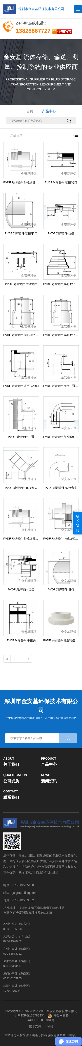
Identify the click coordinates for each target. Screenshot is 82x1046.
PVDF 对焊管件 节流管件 (21, 284)
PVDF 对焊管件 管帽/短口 (61, 182)
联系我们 (77, 523)
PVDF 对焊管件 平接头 (21, 640)
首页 (29, 111)
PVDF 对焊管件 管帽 (61, 589)
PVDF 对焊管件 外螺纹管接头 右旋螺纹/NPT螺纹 (34, 538)
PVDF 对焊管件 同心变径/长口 (22, 335)
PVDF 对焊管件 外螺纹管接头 (22, 182)
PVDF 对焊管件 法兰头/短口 (21, 386)
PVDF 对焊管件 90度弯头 (61, 487)
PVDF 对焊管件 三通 (21, 437)
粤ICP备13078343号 (32, 1015)
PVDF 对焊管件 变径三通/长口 (62, 386)
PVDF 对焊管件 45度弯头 (21, 487)
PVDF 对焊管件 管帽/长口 (21, 233)
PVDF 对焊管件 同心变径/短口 (62, 284)
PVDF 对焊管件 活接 (61, 233)
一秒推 (48, 1026)
